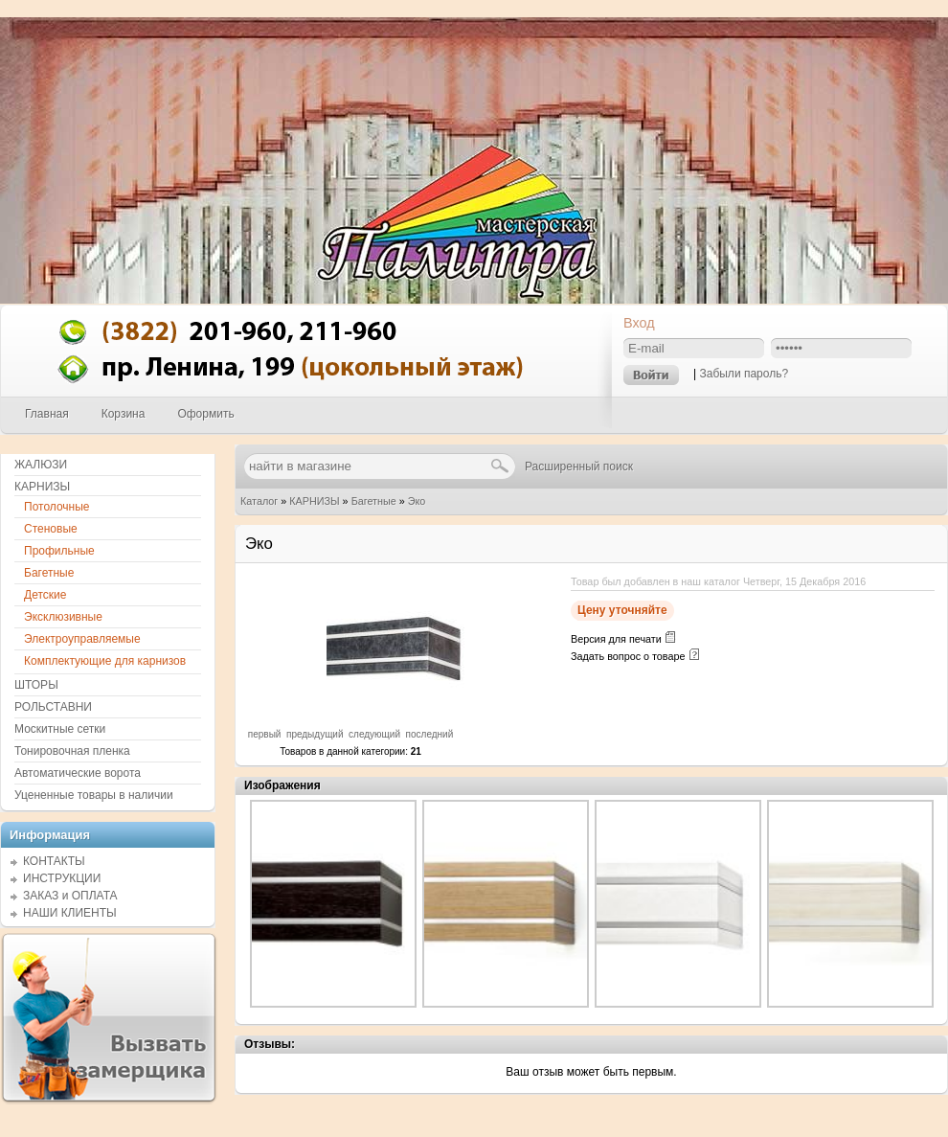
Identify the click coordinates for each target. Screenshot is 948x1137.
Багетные (373, 501)
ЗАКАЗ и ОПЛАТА (70, 895)
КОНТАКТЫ (54, 861)
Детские (45, 595)
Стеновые (51, 528)
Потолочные (57, 506)
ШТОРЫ (36, 685)
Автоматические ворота (77, 773)
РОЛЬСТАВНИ (53, 707)
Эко (417, 501)
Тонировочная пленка (72, 751)
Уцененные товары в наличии (93, 795)
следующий (374, 734)
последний (430, 734)
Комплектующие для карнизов (105, 661)
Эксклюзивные (63, 617)
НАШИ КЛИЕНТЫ (70, 913)
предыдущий (315, 734)
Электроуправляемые (82, 639)
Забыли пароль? (743, 373)
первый (265, 734)
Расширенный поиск (579, 466)
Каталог (259, 501)
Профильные (59, 550)
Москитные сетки (59, 729)
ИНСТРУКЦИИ (62, 878)
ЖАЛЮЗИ (40, 464)
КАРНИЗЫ (314, 501)
